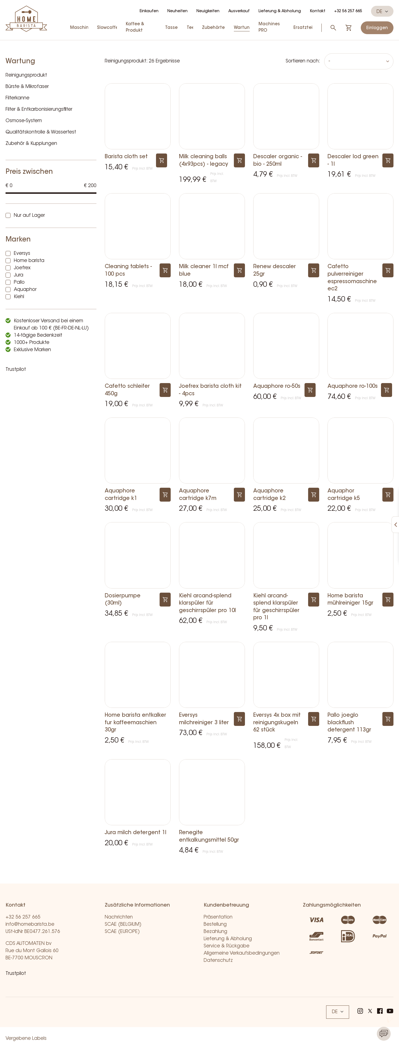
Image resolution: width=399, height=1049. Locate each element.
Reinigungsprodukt (26, 75)
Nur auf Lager (29, 215)
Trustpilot (16, 369)
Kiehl (19, 297)
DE (382, 11)
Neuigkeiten (207, 11)
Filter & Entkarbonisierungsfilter (39, 109)
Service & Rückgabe (226, 946)
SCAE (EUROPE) (122, 931)
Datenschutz (218, 960)
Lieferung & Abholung (280, 11)
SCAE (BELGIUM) (123, 924)
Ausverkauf (239, 11)
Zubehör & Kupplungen (31, 143)
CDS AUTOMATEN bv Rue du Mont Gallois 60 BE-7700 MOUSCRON (32, 950)
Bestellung (215, 924)
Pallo (19, 282)
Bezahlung (215, 931)
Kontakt (317, 11)
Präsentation (218, 917)
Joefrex (22, 268)
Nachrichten (119, 917)
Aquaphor (25, 289)
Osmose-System (24, 121)
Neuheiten (177, 11)
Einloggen (377, 28)
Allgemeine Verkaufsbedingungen (242, 953)
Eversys (22, 253)
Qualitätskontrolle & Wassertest (41, 132)
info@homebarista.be (30, 924)
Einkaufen (149, 11)
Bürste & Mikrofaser (27, 86)
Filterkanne (17, 98)
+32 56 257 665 (348, 11)
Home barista (29, 260)
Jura (18, 275)
